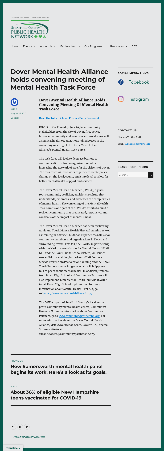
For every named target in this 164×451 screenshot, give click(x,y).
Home (15, 46)
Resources (117, 46)
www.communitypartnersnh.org (79, 315)
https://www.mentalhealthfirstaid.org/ (67, 293)
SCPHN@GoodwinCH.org (137, 144)
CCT (134, 46)
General (15, 118)
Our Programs (93, 46)
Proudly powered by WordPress (29, 437)
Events (27, 46)
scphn (14, 109)
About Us (46, 46)
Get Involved (68, 46)
